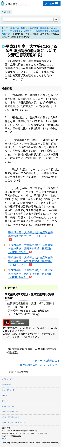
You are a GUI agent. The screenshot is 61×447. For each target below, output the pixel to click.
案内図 (4, 438)
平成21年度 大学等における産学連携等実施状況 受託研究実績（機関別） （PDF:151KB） (30, 261)
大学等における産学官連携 (35, 31)
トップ (5, 28)
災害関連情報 (6, 384)
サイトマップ (6, 379)
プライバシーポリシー (10, 412)
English (7, 12)
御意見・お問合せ (8, 406)
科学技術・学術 (17, 28)
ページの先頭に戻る (48, 360)
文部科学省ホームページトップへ (41, 365)
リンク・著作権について (11, 417)
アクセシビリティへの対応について (15, 423)
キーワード (6, 401)
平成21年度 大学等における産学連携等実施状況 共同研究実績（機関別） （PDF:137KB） (30, 249)
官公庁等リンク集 (8, 390)
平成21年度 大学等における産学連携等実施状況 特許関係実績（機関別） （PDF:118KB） (30, 274)
